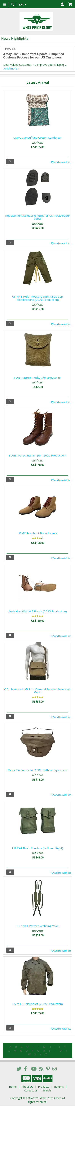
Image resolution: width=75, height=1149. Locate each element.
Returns (59, 1086)
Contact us (31, 1090)
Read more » (11, 68)
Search (46, 1090)
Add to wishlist (61, 162)
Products (43, 1086)
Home (13, 1086)
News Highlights (14, 38)
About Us (27, 1086)
